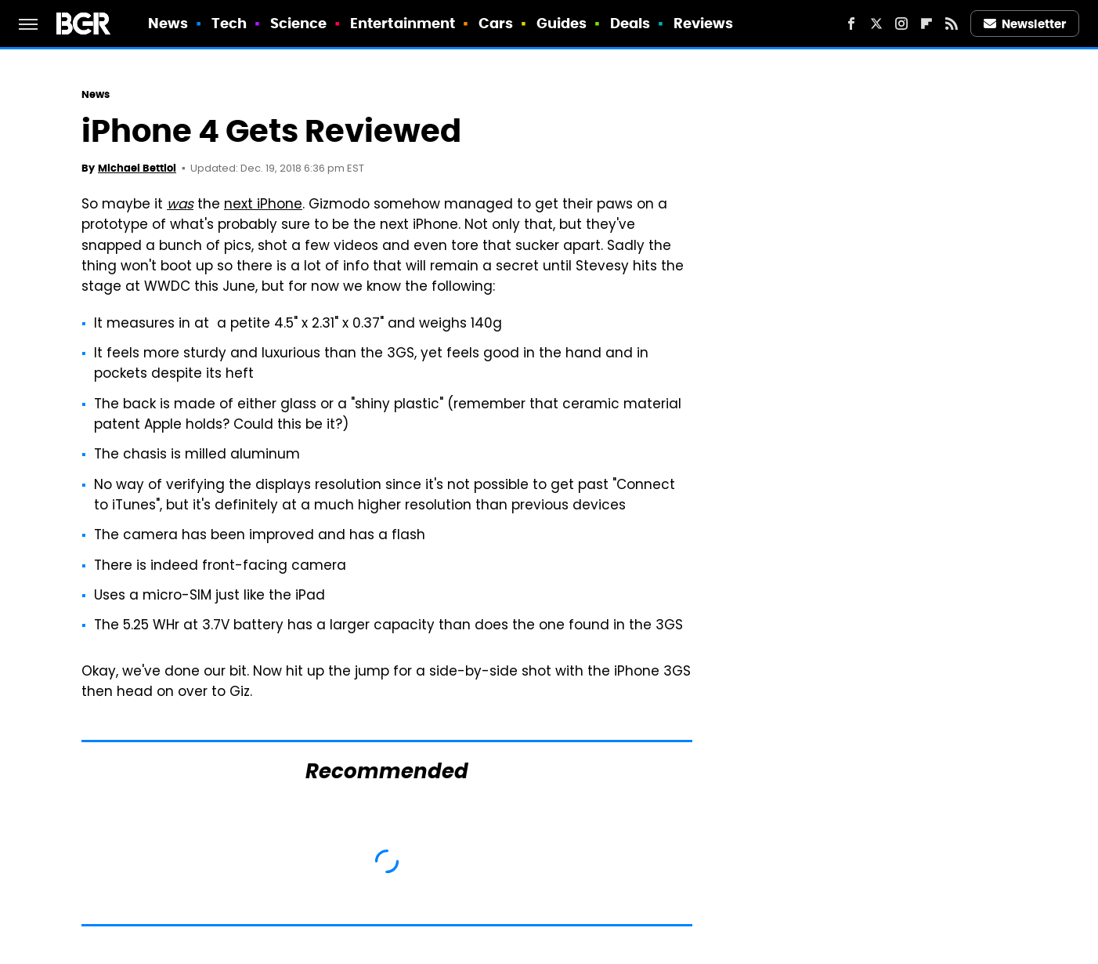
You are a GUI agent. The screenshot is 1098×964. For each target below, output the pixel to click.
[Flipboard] (926, 23)
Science (298, 23)
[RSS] (951, 23)
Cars (496, 23)
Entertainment (402, 23)
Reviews (704, 23)
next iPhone (263, 205)
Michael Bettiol (137, 168)
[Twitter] (876, 23)
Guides (561, 23)
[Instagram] (901, 23)
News (168, 23)
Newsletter (1025, 23)
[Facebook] (851, 23)
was (180, 205)
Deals (630, 23)
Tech (229, 23)
